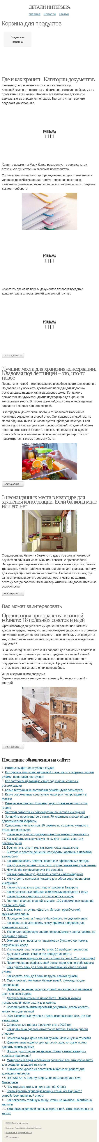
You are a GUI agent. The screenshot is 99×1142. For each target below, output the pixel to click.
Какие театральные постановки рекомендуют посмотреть (44, 790)
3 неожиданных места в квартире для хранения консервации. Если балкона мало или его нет (49, 501)
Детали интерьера (49, 7)
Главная (34, 14)
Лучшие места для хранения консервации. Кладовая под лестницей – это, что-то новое (49, 373)
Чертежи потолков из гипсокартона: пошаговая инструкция (45, 812)
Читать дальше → (13, 355)
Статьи (64, 14)
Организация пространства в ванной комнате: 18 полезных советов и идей (43, 617)
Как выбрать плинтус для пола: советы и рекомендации (45, 874)
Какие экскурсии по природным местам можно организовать (48, 834)
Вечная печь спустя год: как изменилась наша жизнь (43, 847)
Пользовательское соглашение (28, 1128)
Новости (50, 14)
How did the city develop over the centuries (35, 869)
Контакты (9, 1128)
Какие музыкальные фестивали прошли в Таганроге (42, 887)
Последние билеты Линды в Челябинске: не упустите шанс (47, 918)
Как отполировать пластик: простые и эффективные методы (48, 860)
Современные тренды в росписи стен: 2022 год (39, 1024)
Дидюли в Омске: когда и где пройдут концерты (39, 953)
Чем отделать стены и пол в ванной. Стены (36, 1086)
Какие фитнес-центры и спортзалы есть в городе (40, 896)
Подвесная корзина (18, 39)
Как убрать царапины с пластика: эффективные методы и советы (51, 865)
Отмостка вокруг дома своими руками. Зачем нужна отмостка (49, 1038)
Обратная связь (12, 1137)
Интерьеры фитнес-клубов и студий (29, 767)
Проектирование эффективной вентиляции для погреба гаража (50, 962)
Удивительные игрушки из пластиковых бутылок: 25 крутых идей (51, 958)
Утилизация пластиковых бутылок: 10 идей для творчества (47, 949)
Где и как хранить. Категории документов (48, 79)
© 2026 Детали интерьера (17, 1123)
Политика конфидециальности (19, 1132)
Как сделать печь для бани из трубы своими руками (42, 976)
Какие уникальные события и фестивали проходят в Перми (47, 891)
